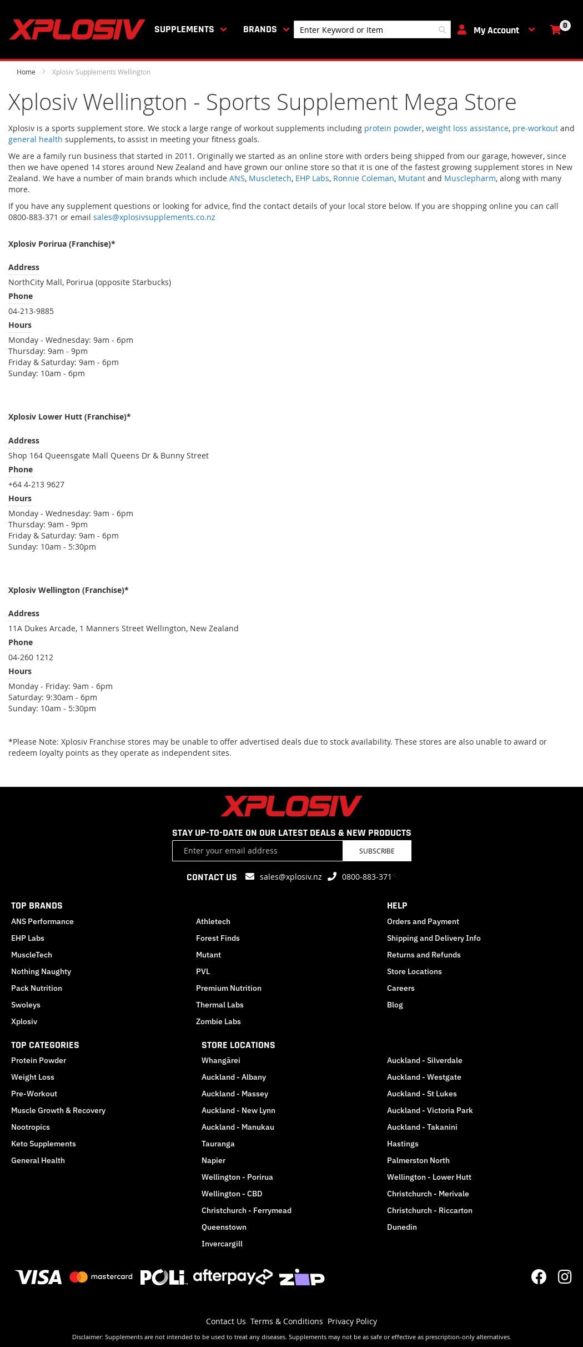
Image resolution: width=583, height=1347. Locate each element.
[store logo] (79, 29)
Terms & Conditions (286, 1321)
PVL (203, 971)
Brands (260, 29)
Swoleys (26, 1005)
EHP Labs (312, 178)
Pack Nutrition (36, 988)
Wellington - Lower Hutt (429, 1177)
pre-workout (535, 128)
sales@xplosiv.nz (291, 876)
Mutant (411, 178)
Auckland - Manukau (238, 1127)
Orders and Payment (423, 921)
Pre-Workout (34, 1094)
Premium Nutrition (229, 988)
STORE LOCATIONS (238, 1045)
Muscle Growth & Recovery (58, 1110)
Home (27, 71)
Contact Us (226, 1321)
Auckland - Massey (235, 1094)
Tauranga (218, 1144)
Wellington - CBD (232, 1194)
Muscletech (270, 178)
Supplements (184, 29)
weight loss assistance (467, 128)
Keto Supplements (43, 1144)
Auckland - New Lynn (238, 1110)
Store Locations (414, 971)
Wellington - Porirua (237, 1177)
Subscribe (377, 850)
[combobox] (372, 29)
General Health (38, 1160)
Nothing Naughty (41, 971)
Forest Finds (218, 938)
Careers (401, 988)
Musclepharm (470, 178)
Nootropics (30, 1127)
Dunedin (402, 1227)
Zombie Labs (218, 1021)
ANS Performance (42, 921)
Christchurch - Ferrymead (247, 1210)
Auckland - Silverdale (425, 1060)
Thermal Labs (220, 1005)
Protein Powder (38, 1060)
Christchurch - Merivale (428, 1194)
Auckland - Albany (234, 1077)
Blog (395, 1005)
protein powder (393, 128)
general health (35, 139)
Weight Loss (32, 1077)
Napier (213, 1160)
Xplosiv (24, 1021)
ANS (237, 178)
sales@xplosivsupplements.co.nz (154, 217)
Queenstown (224, 1227)
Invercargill (222, 1244)
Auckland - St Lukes (422, 1094)
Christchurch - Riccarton (430, 1210)
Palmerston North (418, 1160)
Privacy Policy (352, 1321)
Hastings (403, 1144)
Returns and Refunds (424, 955)
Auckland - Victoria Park (430, 1110)
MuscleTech (31, 955)
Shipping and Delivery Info (434, 938)
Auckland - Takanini (422, 1127)
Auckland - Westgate (424, 1077)
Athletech (213, 921)
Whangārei (221, 1060)
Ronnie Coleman (363, 178)
